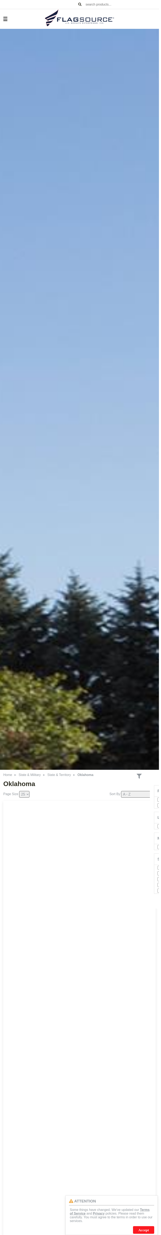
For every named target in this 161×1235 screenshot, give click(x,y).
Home (7, 775)
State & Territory (59, 775)
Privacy (99, 1213)
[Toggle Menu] (3, 19)
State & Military (30, 775)
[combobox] (121, 4)
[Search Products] (80, 4)
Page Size (10, 794)
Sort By (114, 794)
